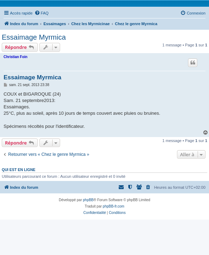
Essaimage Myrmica (34, 37)
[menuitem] (41, 13)
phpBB (88, 200)
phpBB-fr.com (113, 206)
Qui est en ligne (19, 170)
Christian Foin (15, 57)
